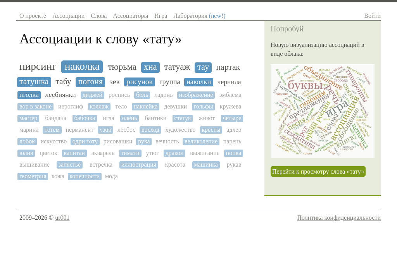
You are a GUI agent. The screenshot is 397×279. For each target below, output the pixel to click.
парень (232, 141)
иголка (29, 94)
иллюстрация (138, 164)
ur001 (62, 217)
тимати (130, 153)
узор (105, 129)
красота (175, 164)
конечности (84, 176)
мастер (28, 118)
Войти (372, 15)
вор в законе (35, 106)
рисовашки (118, 141)
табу (63, 81)
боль (142, 94)
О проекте (32, 15)
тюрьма (122, 67)
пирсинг (38, 66)
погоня (90, 81)
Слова (99, 15)
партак (228, 67)
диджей (92, 94)
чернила (229, 82)
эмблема (230, 94)
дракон (175, 153)
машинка (206, 164)
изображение (196, 94)
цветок (48, 153)
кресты (211, 129)
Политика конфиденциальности (339, 217)
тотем (52, 129)
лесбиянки (60, 94)
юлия (26, 153)
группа (169, 82)
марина (28, 129)
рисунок (139, 82)
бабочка (84, 118)
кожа (58, 176)
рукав (233, 164)
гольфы (203, 106)
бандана (55, 118)
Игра (160, 15)
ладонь (163, 94)
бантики (156, 118)
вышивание (34, 164)
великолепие (201, 141)
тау (203, 67)
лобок (27, 141)
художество (181, 129)
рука (144, 141)
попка (234, 153)
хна (150, 67)
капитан (74, 153)
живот (206, 118)
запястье (70, 164)
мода (111, 176)
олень (129, 118)
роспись (119, 94)
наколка (82, 66)
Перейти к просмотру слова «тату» (318, 171)
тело (121, 106)
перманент (80, 129)
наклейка (146, 106)
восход (150, 129)
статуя (182, 118)
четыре (232, 118)
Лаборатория (199, 15)
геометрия (32, 176)
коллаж (99, 106)
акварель (103, 153)
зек (115, 82)
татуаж (177, 67)
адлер (233, 129)
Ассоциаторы (130, 15)
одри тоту (85, 141)
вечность (167, 141)
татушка (33, 81)
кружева (231, 106)
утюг (152, 153)
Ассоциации (68, 15)
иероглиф (70, 106)
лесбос (126, 129)
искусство (53, 141)
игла (108, 118)
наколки (198, 82)
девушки (175, 106)
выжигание (204, 153)
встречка (101, 164)
